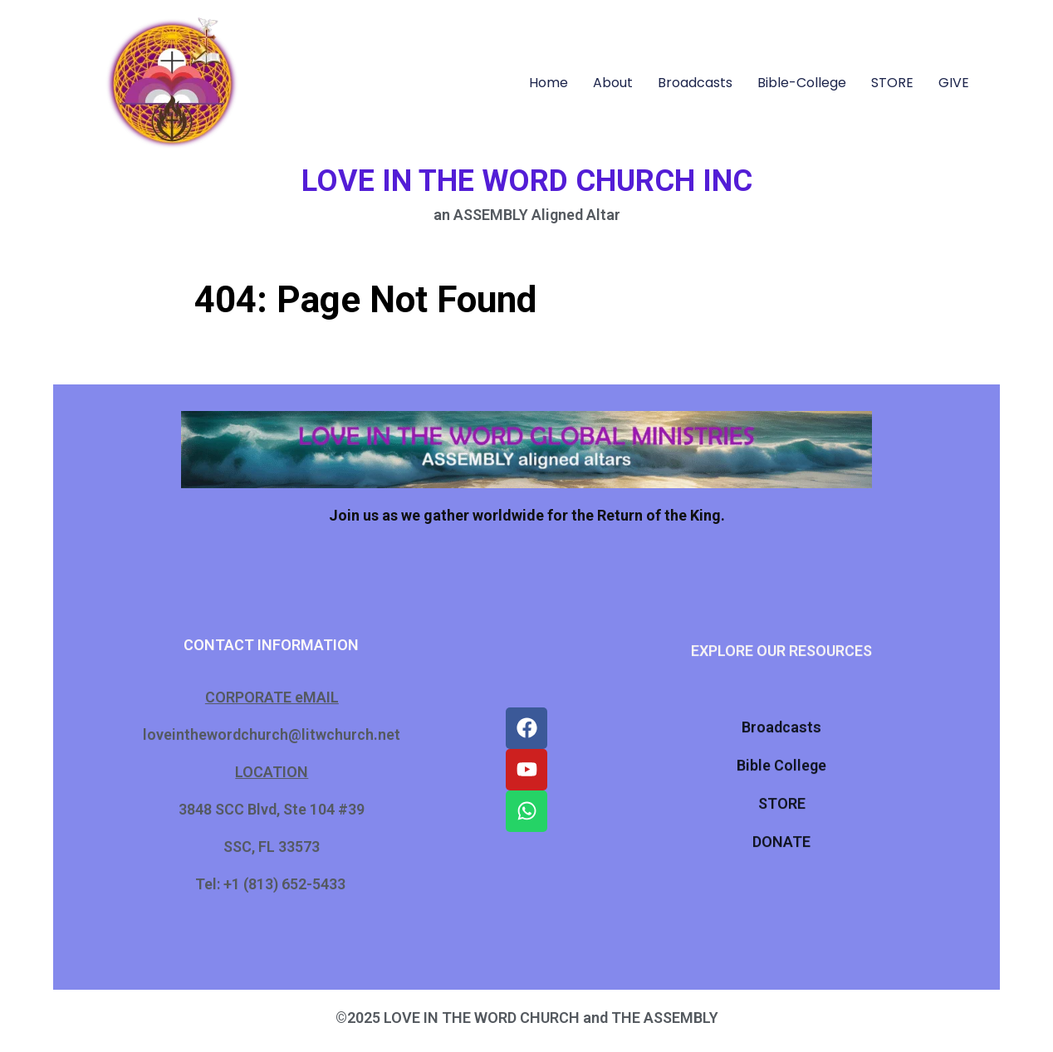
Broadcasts (695, 82)
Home (548, 82)
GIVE (953, 82)
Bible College (781, 762)
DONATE (781, 839)
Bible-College (801, 82)
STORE (892, 82)
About (613, 82)
